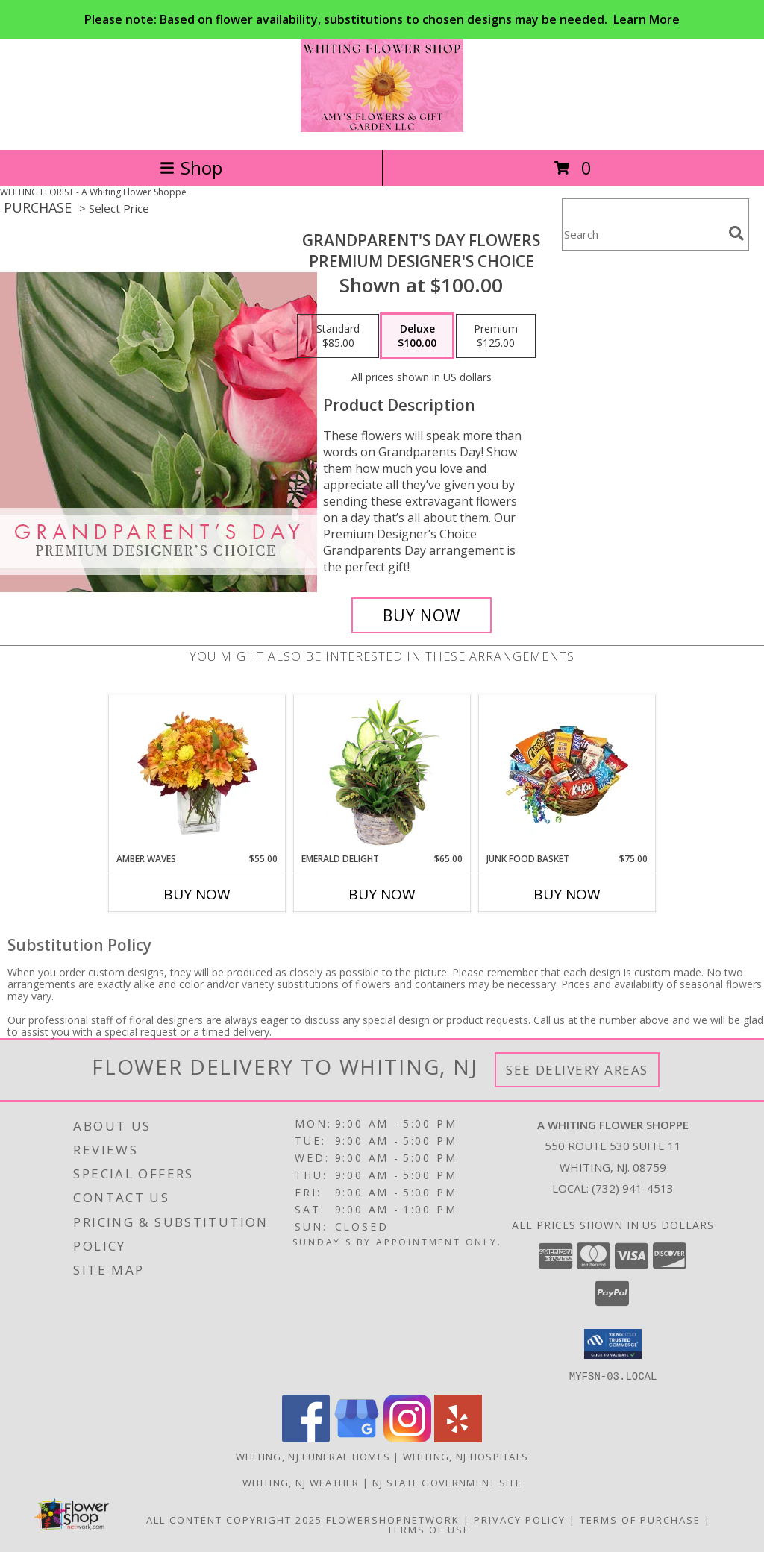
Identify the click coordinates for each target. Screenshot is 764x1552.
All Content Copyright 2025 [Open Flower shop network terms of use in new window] (234, 1519)
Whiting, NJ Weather (301, 1482)
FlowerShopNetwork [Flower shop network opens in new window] (393, 1519)
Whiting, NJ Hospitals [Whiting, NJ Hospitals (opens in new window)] (465, 1456)
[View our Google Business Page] (357, 1437)
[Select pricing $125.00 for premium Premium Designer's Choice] (496, 336)
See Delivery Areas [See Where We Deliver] (577, 1069)
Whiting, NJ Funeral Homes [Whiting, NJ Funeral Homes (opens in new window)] (313, 1456)
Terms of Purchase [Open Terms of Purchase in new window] (640, 1519)
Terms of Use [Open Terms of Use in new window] (428, 1529)
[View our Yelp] (458, 1437)
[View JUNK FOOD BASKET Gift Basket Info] (567, 773)
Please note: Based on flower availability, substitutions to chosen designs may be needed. (382, 19)
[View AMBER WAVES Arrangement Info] (197, 773)
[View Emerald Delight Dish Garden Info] (382, 773)
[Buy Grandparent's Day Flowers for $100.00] (421, 615)
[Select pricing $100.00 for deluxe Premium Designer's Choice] (417, 336)
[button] (613, 1344)
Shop (191, 167)
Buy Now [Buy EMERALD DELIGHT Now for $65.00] (382, 894)
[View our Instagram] (407, 1437)
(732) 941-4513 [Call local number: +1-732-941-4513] (633, 1188)
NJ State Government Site (447, 1482)
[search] (736, 233)
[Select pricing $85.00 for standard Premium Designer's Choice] (338, 336)
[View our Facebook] (306, 1437)
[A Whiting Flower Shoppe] (382, 128)
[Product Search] (642, 234)
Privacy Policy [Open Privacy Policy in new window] (520, 1519)
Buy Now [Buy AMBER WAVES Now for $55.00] (197, 894)
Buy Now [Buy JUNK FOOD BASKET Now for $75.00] (567, 894)
